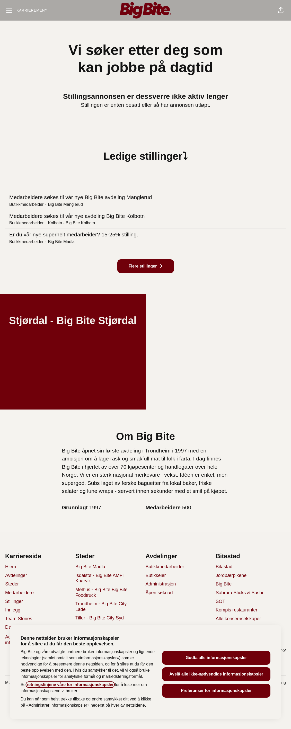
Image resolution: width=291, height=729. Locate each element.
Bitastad (224, 566)
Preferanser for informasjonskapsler (216, 690)
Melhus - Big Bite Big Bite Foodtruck (101, 592)
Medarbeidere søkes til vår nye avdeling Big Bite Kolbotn (145, 216)
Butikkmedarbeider (165, 566)
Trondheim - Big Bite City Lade (101, 606)
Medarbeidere (19, 592)
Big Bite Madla (90, 566)
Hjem (10, 566)
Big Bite (224, 583)
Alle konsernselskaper (238, 618)
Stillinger (14, 601)
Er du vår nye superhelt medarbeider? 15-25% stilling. (145, 234)
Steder (12, 583)
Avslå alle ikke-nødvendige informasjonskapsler (216, 674)
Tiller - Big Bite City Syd (99, 617)
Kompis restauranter (236, 609)
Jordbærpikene (231, 575)
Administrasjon (161, 583)
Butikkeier (156, 575)
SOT (220, 601)
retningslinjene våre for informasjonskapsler (70, 684)
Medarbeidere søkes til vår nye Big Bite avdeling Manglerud (145, 197)
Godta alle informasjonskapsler (216, 657)
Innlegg (12, 609)
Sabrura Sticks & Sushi (239, 592)
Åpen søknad (159, 592)
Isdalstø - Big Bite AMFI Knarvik (99, 578)
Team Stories (18, 618)
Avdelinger (16, 575)
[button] (281, 10)
